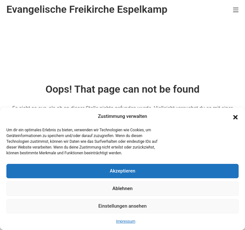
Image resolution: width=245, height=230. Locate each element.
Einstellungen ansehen (122, 206)
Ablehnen (122, 188)
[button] (235, 116)
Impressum (125, 221)
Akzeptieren (122, 171)
